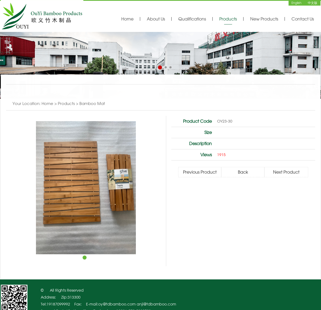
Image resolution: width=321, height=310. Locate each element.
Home (127, 19)
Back (243, 172)
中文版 (312, 3)
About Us (156, 19)
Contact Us (302, 19)
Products (228, 19)
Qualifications (192, 19)
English (296, 3)
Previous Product (200, 172)
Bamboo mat (92, 103)
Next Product (286, 172)
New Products (264, 19)
